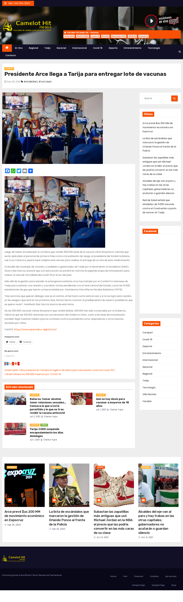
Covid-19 (95, 36)
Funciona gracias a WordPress (16, 575)
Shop (173, 585)
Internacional (79, 48)
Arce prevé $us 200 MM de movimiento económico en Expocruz (157, 127)
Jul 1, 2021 (101, 409)
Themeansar (56, 575)
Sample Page (138, 585)
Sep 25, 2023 (14, 524)
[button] (180, 51)
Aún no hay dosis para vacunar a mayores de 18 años (112, 402)
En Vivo (19, 48)
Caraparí (147, 332)
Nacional (61, 48)
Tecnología (154, 48)
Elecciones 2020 (119, 36)
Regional (33, 48)
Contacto (10, 55)
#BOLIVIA (132, 36)
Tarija (47, 48)
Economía (143, 36)
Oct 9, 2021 (102, 537)
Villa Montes (149, 394)
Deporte (113, 48)
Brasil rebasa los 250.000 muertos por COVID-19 (32, 374)
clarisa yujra (49, 416)
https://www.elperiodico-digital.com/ (35, 329)
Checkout (138, 576)
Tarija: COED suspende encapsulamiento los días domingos (46, 433)
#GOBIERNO (31, 81)
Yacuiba (146, 401)
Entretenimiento (132, 48)
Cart (125, 576)
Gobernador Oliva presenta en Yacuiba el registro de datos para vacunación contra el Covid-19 (59, 370)
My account (170, 576)
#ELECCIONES (83, 36)
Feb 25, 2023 (58, 528)
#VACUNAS (69, 36)
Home (113, 576)
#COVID (105, 36)
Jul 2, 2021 (35, 416)
